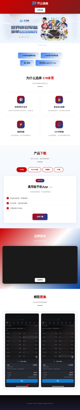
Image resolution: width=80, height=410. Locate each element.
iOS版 (22, 169)
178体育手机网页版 (51, 55)
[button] (27, 384)
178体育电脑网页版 (28, 55)
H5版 (58, 169)
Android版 (34, 169)
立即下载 (40, 217)
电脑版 (47, 169)
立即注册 (40, 10)
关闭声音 (40, 280)
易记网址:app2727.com (47, 63)
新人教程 (27, 63)
